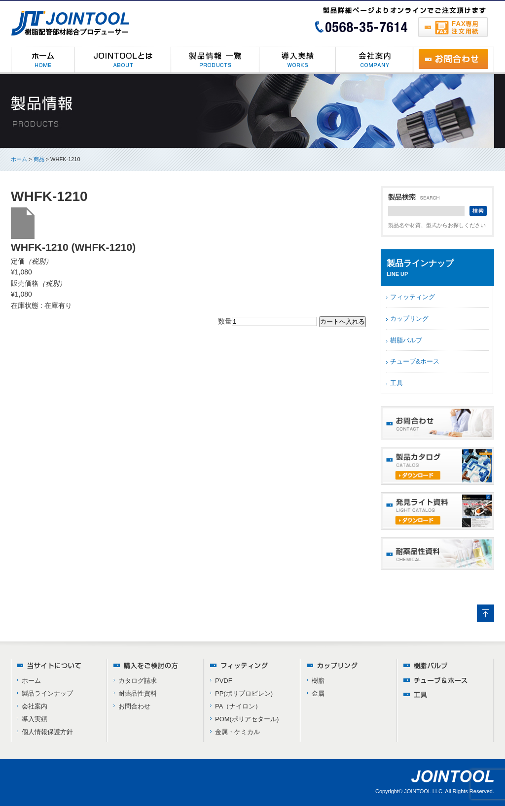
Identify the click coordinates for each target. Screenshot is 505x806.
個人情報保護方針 (47, 732)
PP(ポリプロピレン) (244, 693)
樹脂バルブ (406, 340)
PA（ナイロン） (238, 706)
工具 (396, 383)
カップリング (409, 318)
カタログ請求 (137, 680)
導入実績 (34, 719)
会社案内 (34, 706)
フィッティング (412, 297)
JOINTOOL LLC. (424, 791)
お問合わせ (134, 706)
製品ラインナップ (47, 693)
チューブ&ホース (414, 361)
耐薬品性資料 (137, 693)
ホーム (19, 159)
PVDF (223, 680)
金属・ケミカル (237, 732)
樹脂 (318, 680)
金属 (318, 693)
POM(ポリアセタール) (247, 719)
